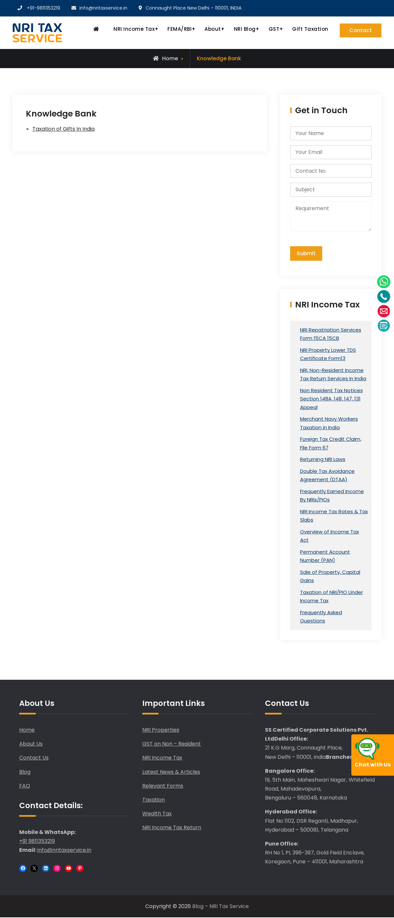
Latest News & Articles (171, 772)
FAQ (24, 786)
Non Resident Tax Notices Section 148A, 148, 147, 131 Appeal (331, 399)
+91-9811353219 (43, 8)
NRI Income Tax (132, 28)
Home (27, 730)
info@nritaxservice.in (103, 8)
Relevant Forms (162, 786)
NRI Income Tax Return (171, 828)
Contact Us (34, 758)
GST (272, 28)
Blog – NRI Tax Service (220, 906)
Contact (360, 30)
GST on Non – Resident (171, 744)
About (211, 28)
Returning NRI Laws (322, 459)
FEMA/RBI (178, 28)
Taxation (153, 800)
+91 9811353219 (37, 842)
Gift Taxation (309, 28)
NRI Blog (243, 28)
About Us (31, 744)
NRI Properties (160, 730)
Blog (24, 772)
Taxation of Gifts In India (63, 129)
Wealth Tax (157, 814)
